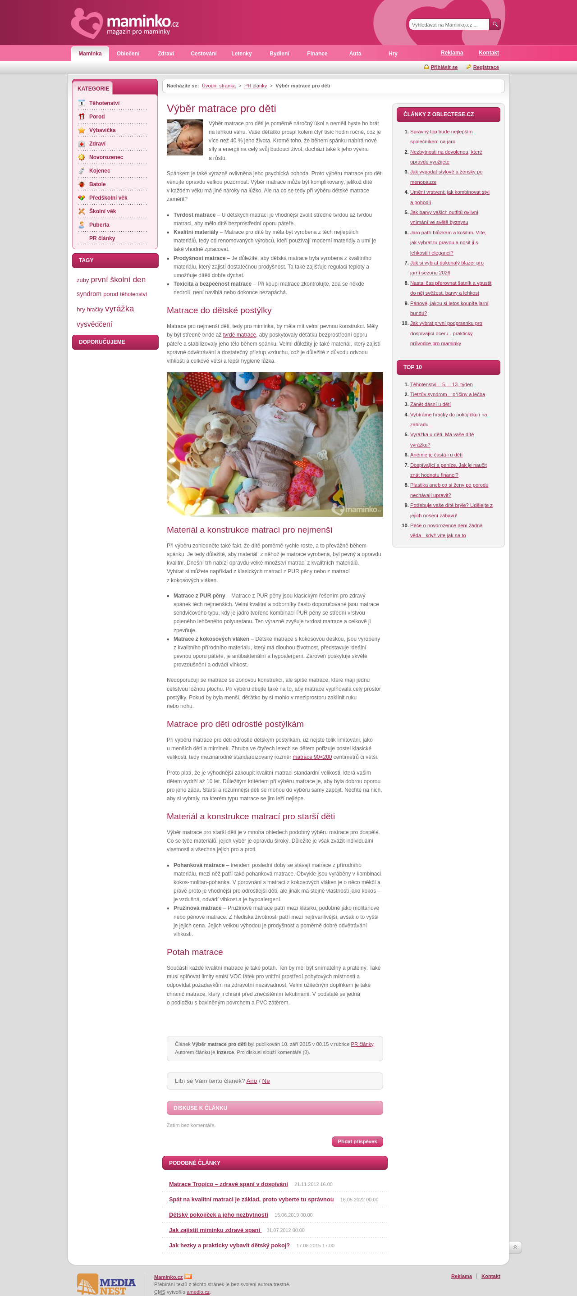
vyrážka (119, 308)
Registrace (486, 67)
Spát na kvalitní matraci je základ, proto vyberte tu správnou (251, 1199)
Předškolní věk (108, 198)
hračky (95, 309)
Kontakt (489, 53)
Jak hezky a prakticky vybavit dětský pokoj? (229, 1245)
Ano (251, 1080)
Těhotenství (104, 103)
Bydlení (279, 53)
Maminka (89, 53)
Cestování (203, 53)
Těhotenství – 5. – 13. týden (441, 384)
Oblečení (128, 53)
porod (110, 294)
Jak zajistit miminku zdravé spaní (215, 1230)
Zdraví (166, 53)
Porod (97, 117)
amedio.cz (198, 1292)
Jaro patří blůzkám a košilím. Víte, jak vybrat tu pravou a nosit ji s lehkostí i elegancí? (448, 243)
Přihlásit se (444, 67)
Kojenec (99, 171)
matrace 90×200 (312, 757)
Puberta (99, 225)
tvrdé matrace (239, 335)
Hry (393, 53)
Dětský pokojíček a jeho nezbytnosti (218, 1214)
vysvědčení (94, 324)
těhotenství (133, 294)
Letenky (241, 53)
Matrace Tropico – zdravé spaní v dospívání (228, 1184)
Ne (266, 1080)
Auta (355, 53)
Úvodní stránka (219, 85)
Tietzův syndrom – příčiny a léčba (447, 394)
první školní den (118, 279)
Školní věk (102, 211)
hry (81, 309)
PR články (255, 85)
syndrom (89, 293)
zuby (83, 280)
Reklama (452, 53)
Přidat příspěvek (357, 1141)
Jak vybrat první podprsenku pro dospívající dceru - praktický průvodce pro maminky (446, 333)
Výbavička (102, 130)
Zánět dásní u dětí (430, 404)
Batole (97, 184)
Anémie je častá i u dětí (436, 454)
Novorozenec (106, 157)
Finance (317, 53)
